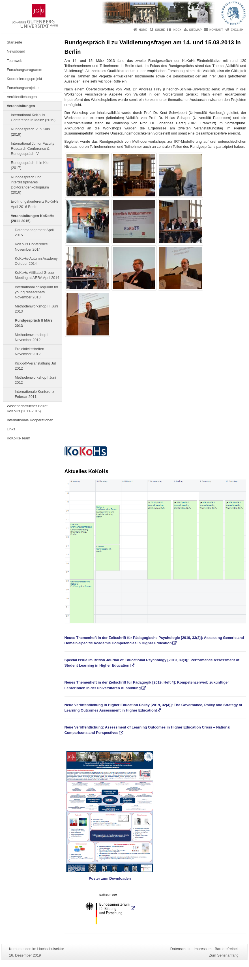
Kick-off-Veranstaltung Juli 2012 (36, 365)
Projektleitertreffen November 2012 (29, 351)
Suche (160, 29)
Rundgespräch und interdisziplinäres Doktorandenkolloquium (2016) (30, 185)
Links (11, 429)
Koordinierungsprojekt (24, 79)
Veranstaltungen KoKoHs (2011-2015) (32, 218)
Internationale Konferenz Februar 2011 (34, 394)
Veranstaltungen (21, 106)
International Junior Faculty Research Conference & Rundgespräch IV (32, 148)
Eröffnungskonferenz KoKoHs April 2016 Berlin (34, 204)
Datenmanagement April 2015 (34, 232)
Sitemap (195, 29)
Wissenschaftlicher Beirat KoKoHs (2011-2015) (27, 408)
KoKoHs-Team (18, 438)
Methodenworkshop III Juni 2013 (36, 308)
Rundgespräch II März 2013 (33, 323)
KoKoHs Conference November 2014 (31, 246)
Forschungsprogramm (24, 70)
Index (177, 29)
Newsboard (16, 51)
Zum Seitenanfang (224, 955)
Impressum (202, 949)
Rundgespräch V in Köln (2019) (30, 131)
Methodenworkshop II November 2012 (32, 337)
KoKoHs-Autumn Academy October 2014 (36, 261)
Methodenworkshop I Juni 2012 (35, 380)
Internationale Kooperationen (30, 420)
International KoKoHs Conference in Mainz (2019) (33, 117)
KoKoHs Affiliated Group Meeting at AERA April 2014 (37, 275)
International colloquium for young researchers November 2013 (36, 292)
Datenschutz (180, 949)
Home (143, 29)
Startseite (14, 42)
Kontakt (216, 29)
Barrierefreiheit (227, 949)
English (237, 29)
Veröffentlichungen (22, 97)
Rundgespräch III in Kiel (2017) (30, 165)
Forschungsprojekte (22, 88)
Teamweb (14, 60)
